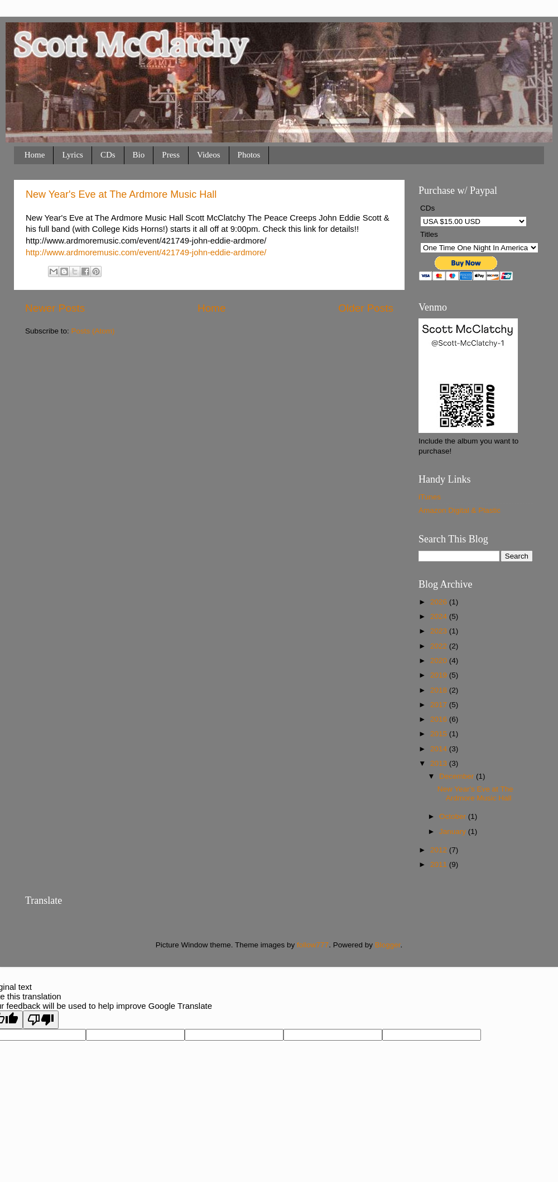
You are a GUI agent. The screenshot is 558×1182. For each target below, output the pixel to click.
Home (35, 154)
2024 (439, 616)
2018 (439, 690)
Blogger (388, 945)
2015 (439, 734)
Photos (249, 154)
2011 (439, 864)
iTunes (430, 497)
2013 (439, 763)
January (453, 831)
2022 (439, 646)
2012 (439, 850)
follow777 (313, 945)
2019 (439, 675)
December (457, 776)
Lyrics (72, 154)
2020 (439, 660)
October (453, 816)
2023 (439, 631)
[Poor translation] (41, 1020)
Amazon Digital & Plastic (460, 510)
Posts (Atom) (93, 331)
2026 (439, 602)
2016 (439, 719)
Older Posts (365, 308)
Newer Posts (55, 308)
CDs (108, 154)
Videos (208, 154)
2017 (439, 704)
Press (171, 154)
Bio (139, 154)
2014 (439, 749)
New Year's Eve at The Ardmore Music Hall (121, 194)
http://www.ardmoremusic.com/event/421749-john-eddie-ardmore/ (146, 252)
